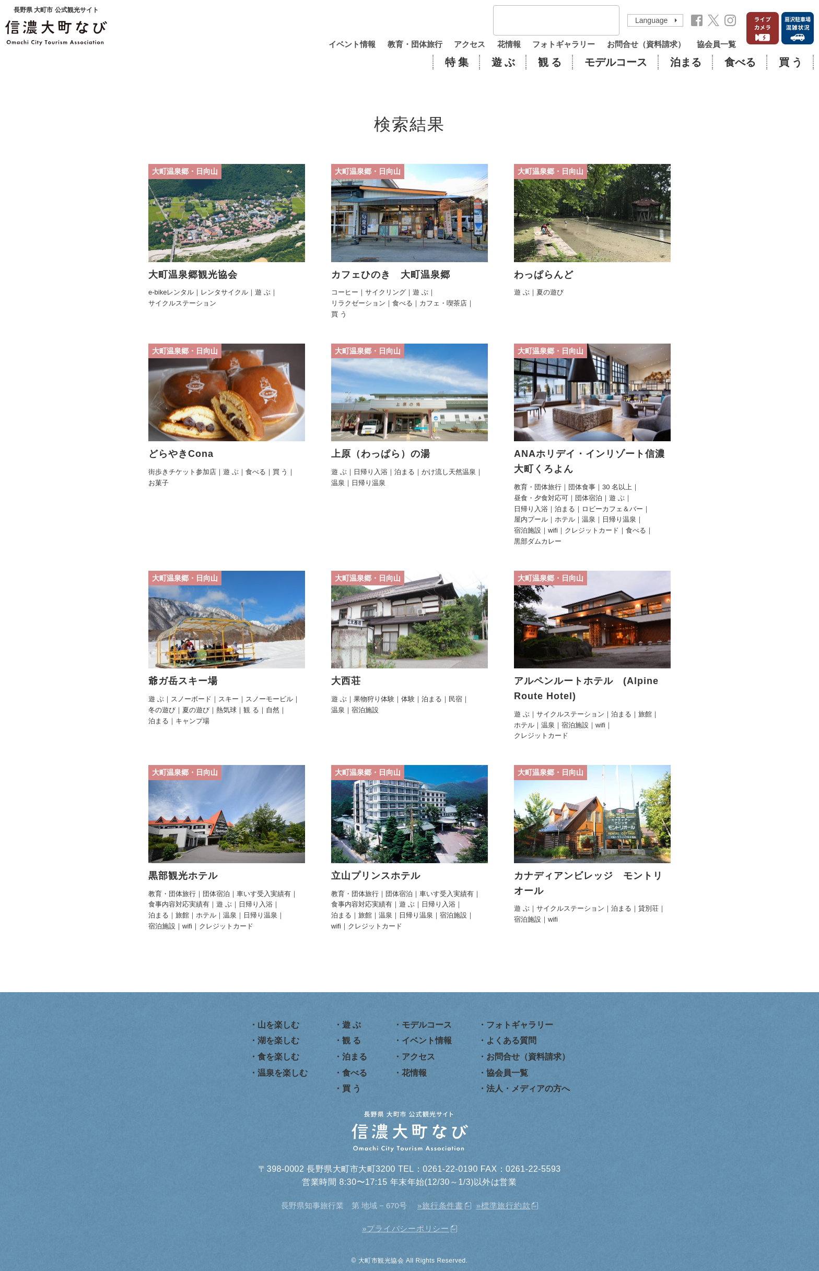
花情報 (509, 44)
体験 (408, 699)
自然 (272, 710)
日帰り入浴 (371, 472)
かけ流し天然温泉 (449, 472)
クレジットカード (592, 530)
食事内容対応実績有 (178, 904)
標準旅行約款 (506, 1205)
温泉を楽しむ (283, 1072)
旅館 (645, 714)
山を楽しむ (278, 1024)
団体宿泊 (588, 498)
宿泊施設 (527, 530)
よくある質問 (511, 1040)
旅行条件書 (442, 1205)
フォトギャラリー (563, 44)
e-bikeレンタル (171, 292)
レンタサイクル (224, 292)
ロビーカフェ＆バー (612, 509)
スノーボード (191, 699)
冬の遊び (162, 710)
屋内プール (531, 519)
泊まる (685, 62)
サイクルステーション (182, 303)
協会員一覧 (716, 44)
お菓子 (158, 483)
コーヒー (344, 292)
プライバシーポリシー (408, 1228)
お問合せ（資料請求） (646, 44)
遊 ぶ (503, 62)
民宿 (455, 699)
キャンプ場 (192, 721)
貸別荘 (648, 908)
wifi (553, 530)
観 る (549, 62)
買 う (790, 62)
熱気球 (226, 710)
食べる (740, 62)
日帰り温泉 (368, 483)
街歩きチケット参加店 (182, 472)
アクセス (469, 44)
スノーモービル (269, 699)
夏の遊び (550, 292)
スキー (228, 699)
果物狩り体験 (374, 699)
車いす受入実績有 (264, 894)
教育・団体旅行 (415, 44)
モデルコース (615, 62)
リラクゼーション (358, 303)
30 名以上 (617, 487)
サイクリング (385, 292)
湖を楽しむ (278, 1040)
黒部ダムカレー (537, 541)
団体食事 (581, 487)
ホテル (565, 519)
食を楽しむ (278, 1056)
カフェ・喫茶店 (443, 303)
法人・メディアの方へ (528, 1088)
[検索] (542, 21)
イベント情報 (352, 44)
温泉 (338, 483)
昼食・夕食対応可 (541, 498)
